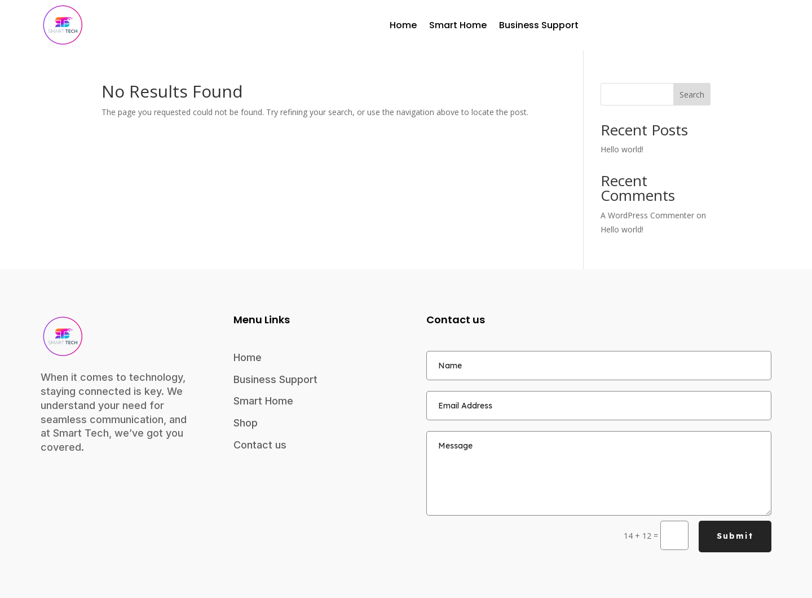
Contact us (259, 445)
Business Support (539, 25)
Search (691, 94)
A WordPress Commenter (647, 215)
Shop (245, 423)
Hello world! (622, 149)
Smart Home (458, 25)
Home (403, 25)
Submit (735, 536)
